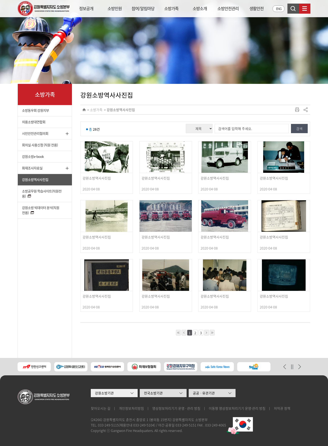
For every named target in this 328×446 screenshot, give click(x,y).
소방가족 (171, 8)
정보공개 (86, 8)
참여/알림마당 (143, 8)
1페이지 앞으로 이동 (184, 332)
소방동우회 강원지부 (35, 110)
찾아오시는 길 (100, 408)
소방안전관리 (228, 8)
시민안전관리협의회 (35, 133)
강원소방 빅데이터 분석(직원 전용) (40, 210)
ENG (278, 8)
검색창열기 (293, 9)
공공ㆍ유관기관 (204, 392)
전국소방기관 (153, 392)
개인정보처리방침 (131, 408)
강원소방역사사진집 (35, 179)
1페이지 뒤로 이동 (206, 332)
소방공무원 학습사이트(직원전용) (42, 194)
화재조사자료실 (32, 167)
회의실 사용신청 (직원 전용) (40, 144)
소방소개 (200, 8)
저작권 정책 (282, 408)
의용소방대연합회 (33, 121)
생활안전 (256, 8)
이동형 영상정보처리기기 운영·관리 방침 (237, 408)
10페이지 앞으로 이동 (178, 332)
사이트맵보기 (304, 9)
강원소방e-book (33, 156)
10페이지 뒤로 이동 (212, 332)
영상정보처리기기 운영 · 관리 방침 (176, 408)
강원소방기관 (104, 392)
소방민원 (115, 8)
